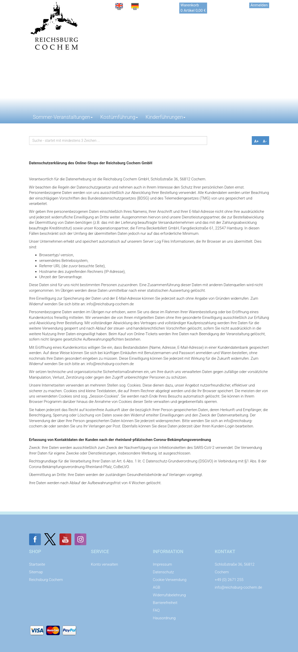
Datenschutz (163, 572)
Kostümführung (119, 117)
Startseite (37, 564)
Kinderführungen (165, 117)
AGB (156, 587)
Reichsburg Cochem (46, 579)
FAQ (156, 610)
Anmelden (259, 5)
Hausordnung (164, 618)
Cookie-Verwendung (170, 579)
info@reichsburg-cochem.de (238, 587)
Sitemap (36, 572)
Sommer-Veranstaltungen (63, 117)
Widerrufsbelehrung (169, 595)
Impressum (162, 564)
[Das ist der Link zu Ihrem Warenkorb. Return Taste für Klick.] (193, 8)
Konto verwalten (104, 564)
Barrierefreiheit (165, 602)
